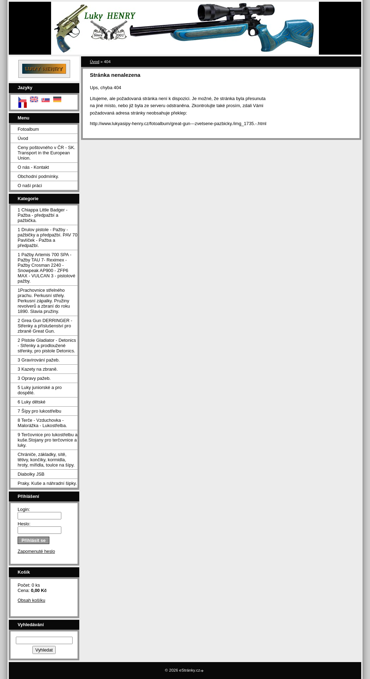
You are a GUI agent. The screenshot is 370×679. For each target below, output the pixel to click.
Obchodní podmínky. (38, 176)
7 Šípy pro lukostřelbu (39, 411)
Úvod (23, 138)
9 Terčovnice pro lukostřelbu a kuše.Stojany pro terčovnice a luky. (48, 440)
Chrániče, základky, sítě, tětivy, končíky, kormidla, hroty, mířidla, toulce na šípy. (46, 460)
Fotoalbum (28, 129)
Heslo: (24, 523)
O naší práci (30, 185)
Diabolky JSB (31, 474)
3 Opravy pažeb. (34, 378)
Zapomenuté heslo (36, 551)
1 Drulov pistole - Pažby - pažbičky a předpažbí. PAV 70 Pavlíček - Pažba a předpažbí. (48, 237)
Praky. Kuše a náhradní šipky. (47, 483)
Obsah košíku (31, 600)
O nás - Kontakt (33, 167)
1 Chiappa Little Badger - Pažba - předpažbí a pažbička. (43, 215)
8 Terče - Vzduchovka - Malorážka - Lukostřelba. (42, 423)
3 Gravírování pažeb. (39, 360)
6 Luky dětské (31, 402)
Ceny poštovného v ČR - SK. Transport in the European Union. (46, 153)
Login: (24, 509)
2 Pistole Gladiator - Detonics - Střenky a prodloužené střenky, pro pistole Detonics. (47, 345)
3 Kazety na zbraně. (38, 369)
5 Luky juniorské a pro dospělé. (40, 390)
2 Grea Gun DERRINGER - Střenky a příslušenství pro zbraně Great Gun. (45, 326)
